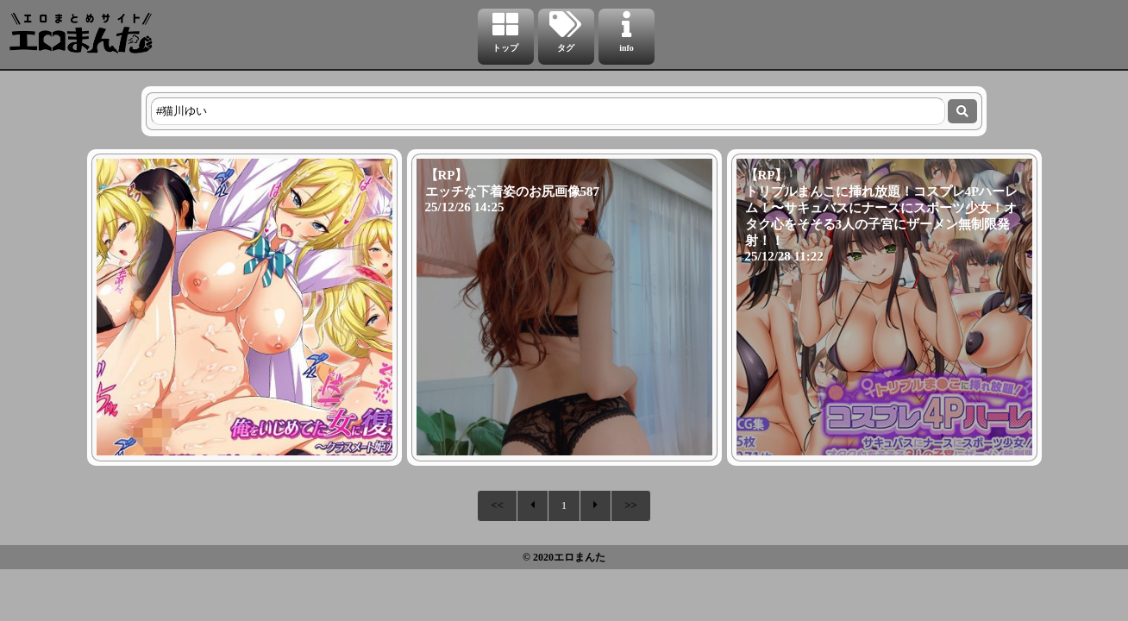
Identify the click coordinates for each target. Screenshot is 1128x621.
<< (497, 505)
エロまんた (579, 557)
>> (630, 505)
